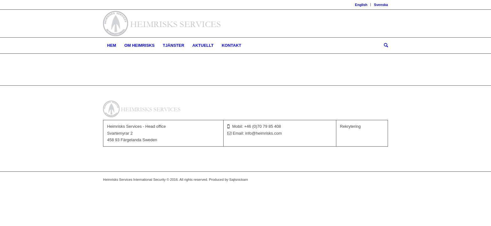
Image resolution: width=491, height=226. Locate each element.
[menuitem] (361, 4)
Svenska (381, 5)
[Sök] (384, 45)
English (361, 5)
